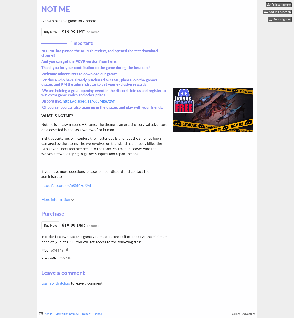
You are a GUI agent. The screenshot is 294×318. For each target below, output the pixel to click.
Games (236, 313)
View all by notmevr (67, 313)
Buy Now (50, 32)
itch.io (48, 313)
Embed (97, 313)
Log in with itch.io (55, 283)
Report (86, 313)
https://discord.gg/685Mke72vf (89, 101)
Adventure (248, 313)
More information (57, 199)
